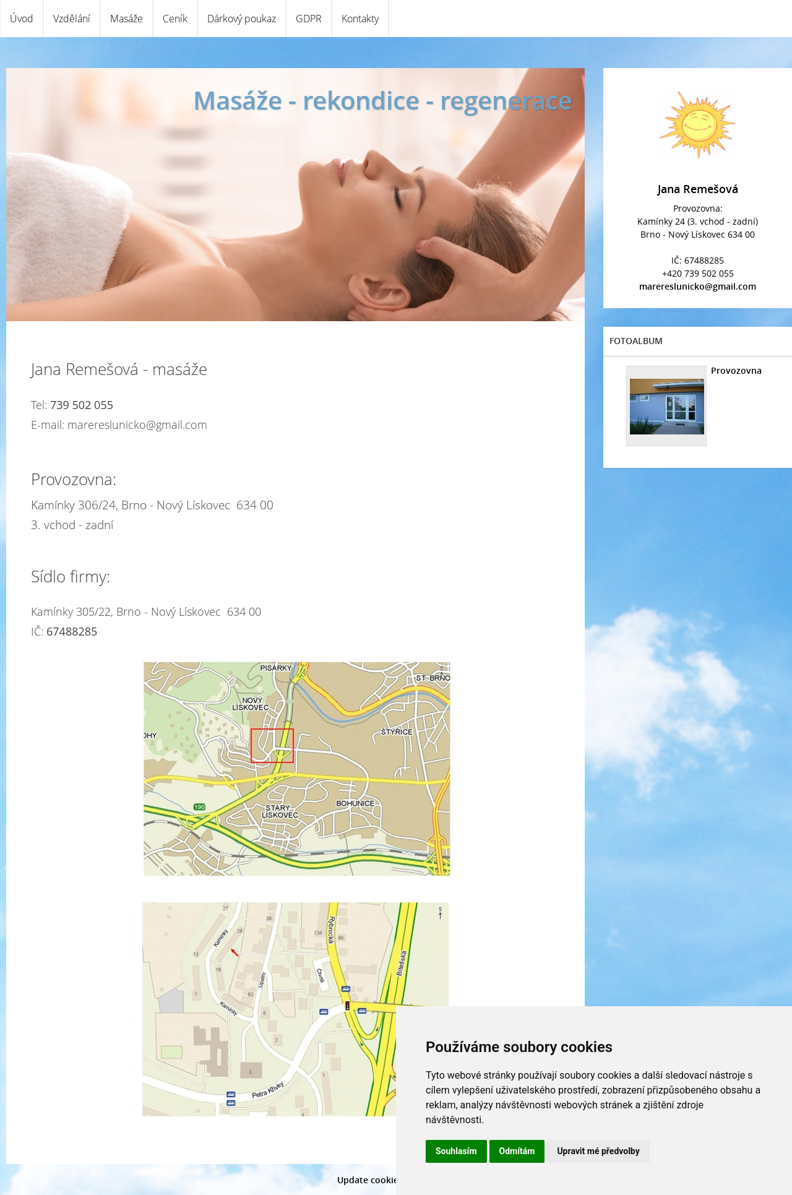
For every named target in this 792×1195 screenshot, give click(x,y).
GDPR (309, 18)
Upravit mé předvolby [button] (598, 1151)
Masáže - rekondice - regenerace (382, 100)
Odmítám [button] (517, 1151)
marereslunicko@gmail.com (697, 286)
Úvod (21, 18)
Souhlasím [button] (456, 1151)
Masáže (126, 18)
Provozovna (736, 370)
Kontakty (360, 18)
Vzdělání (71, 18)
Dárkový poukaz (241, 18)
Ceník (175, 18)
